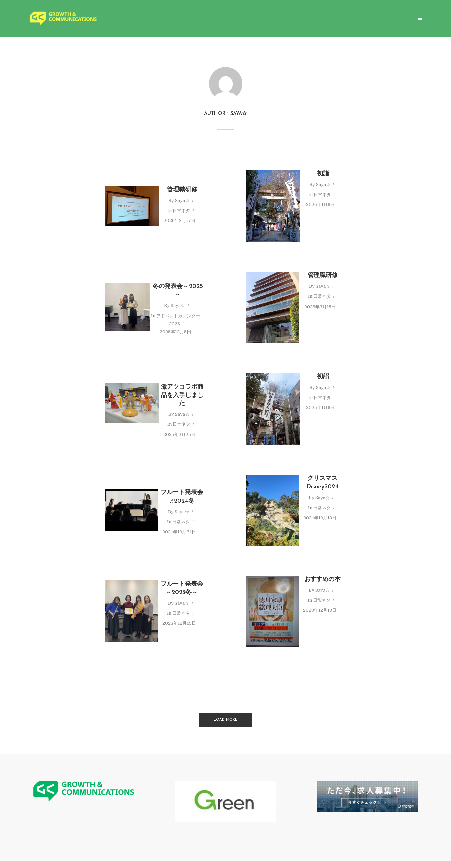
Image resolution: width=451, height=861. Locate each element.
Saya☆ (182, 200)
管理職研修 (182, 190)
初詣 (323, 174)
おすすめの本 (322, 579)
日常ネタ (181, 210)
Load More (225, 720)
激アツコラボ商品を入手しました (182, 395)
